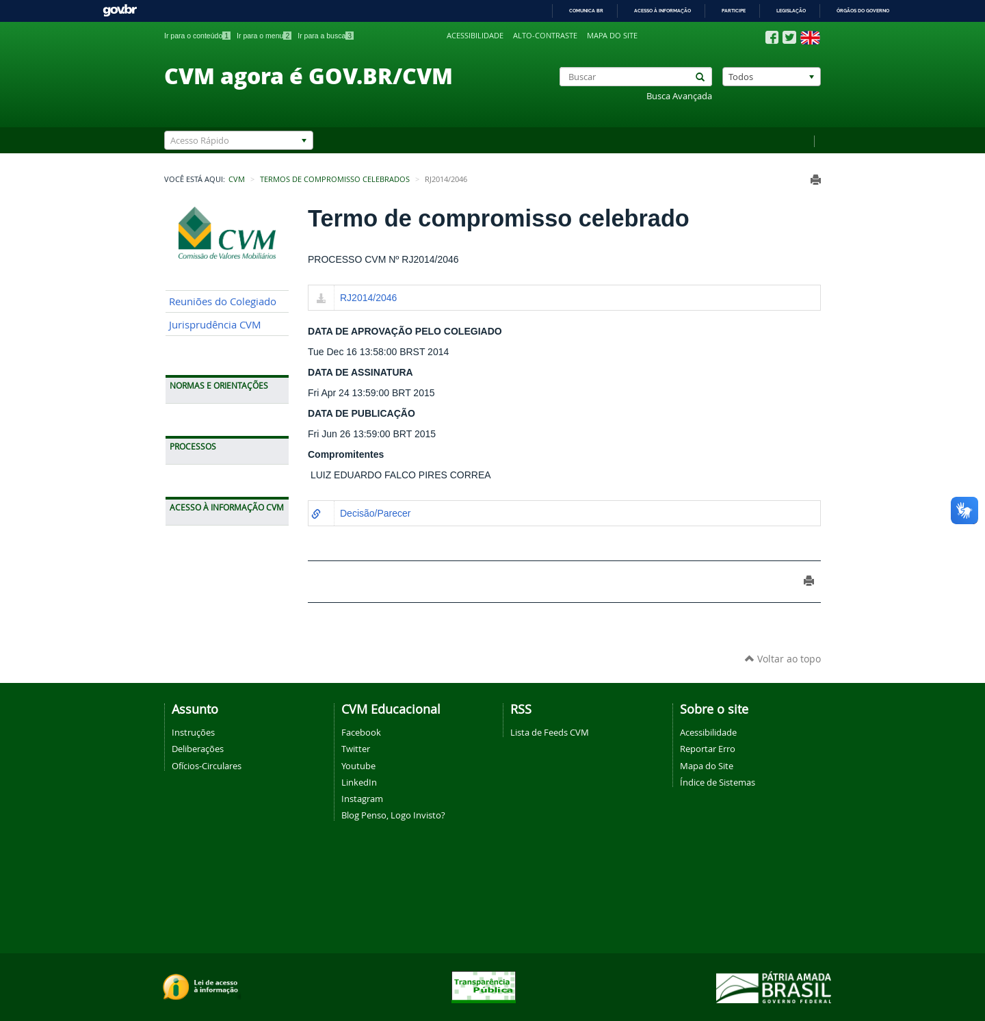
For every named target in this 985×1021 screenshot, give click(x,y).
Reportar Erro (707, 748)
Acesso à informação (662, 11)
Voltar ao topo (783, 658)
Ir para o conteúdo (197, 35)
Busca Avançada (679, 96)
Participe (734, 11)
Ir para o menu (264, 35)
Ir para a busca (326, 35)
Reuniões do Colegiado (222, 301)
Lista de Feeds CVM (549, 732)
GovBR (120, 10)
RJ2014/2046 (368, 297)
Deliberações (198, 748)
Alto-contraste (545, 35)
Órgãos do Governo (863, 11)
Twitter (355, 748)
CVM (236, 179)
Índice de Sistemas (717, 782)
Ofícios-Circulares (206, 766)
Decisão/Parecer (375, 513)
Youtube (358, 766)
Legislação (791, 11)
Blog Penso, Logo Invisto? (393, 815)
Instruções (193, 732)
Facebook (361, 732)
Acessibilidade (475, 35)
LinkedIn (359, 782)
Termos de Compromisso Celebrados (335, 179)
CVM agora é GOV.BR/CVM (308, 75)
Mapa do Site (706, 766)
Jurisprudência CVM (215, 324)
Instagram (362, 798)
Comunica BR (586, 11)
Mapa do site (612, 35)
